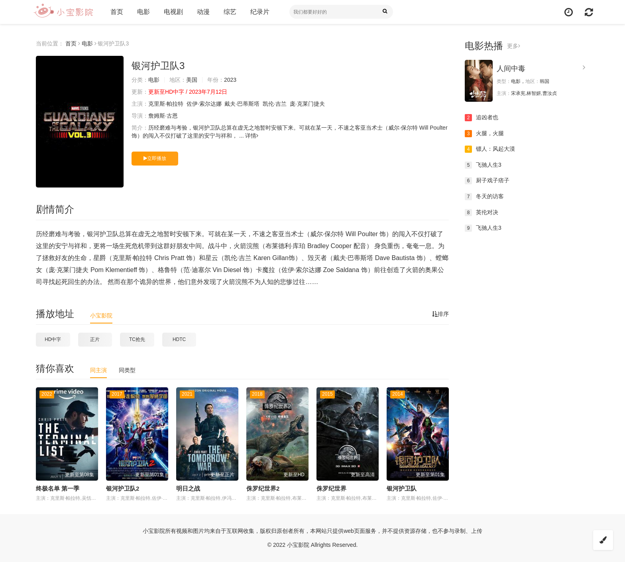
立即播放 (154, 158)
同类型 (127, 370)
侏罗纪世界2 (262, 488)
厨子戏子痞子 (487, 180)
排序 (440, 314)
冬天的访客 (484, 196)
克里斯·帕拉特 (165, 104)
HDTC (179, 339)
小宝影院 (101, 315)
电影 (143, 11)
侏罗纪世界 (331, 488)
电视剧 (173, 11)
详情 (251, 135)
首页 (116, 11)
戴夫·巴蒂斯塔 (241, 104)
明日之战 (188, 488)
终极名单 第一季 (57, 488)
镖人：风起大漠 (490, 149)
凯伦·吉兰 (275, 104)
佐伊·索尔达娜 (204, 104)
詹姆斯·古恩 (163, 115)
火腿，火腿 (484, 133)
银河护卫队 (402, 488)
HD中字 (53, 339)
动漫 (203, 11)
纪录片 (259, 11)
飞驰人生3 (483, 165)
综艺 (230, 11)
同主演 (98, 370)
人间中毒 (511, 69)
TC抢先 (137, 339)
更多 (513, 46)
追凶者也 (481, 117)
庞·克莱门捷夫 (307, 104)
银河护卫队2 (122, 488)
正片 (95, 339)
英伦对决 (481, 212)
